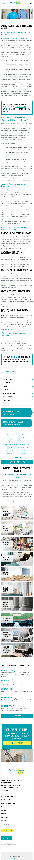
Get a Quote (4, 817)
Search (6, 838)
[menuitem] (17, 376)
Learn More (17, 716)
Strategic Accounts (6, 807)
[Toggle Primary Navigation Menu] (4, 2)
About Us (3, 810)
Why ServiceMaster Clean (8, 803)
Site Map (16, 858)
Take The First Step (17, 743)
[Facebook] (3, 830)
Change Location (6, 824)
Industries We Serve (6, 800)
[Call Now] (30, 3)
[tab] (32, 376)
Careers (3, 813)
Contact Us (4, 820)
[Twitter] (11, 830)
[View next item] (32, 443)
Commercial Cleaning (7, 796)
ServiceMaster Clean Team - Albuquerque (14, 38)
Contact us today (20, 107)
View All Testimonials (17, 462)
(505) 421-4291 (9, 109)
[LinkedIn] (7, 830)
